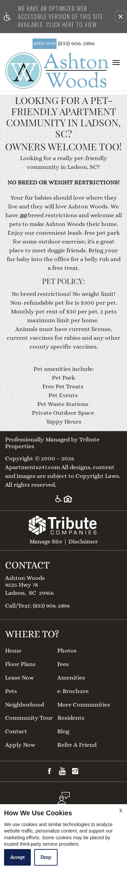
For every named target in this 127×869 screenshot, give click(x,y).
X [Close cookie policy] (120, 810)
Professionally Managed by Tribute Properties (52, 443)
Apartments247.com (32, 467)
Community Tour (29, 718)
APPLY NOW (44, 43)
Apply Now (20, 745)
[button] (120, 16)
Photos (67, 650)
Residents (71, 718)
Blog (63, 731)
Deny (45, 857)
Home (13, 650)
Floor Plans (20, 664)
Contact (16, 731)
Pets (11, 691)
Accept (17, 857)
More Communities (83, 704)
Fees (63, 664)
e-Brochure (73, 691)
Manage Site (45, 541)
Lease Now (19, 677)
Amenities (71, 677)
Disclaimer (83, 541)
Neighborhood (24, 704)
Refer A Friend (77, 745)
